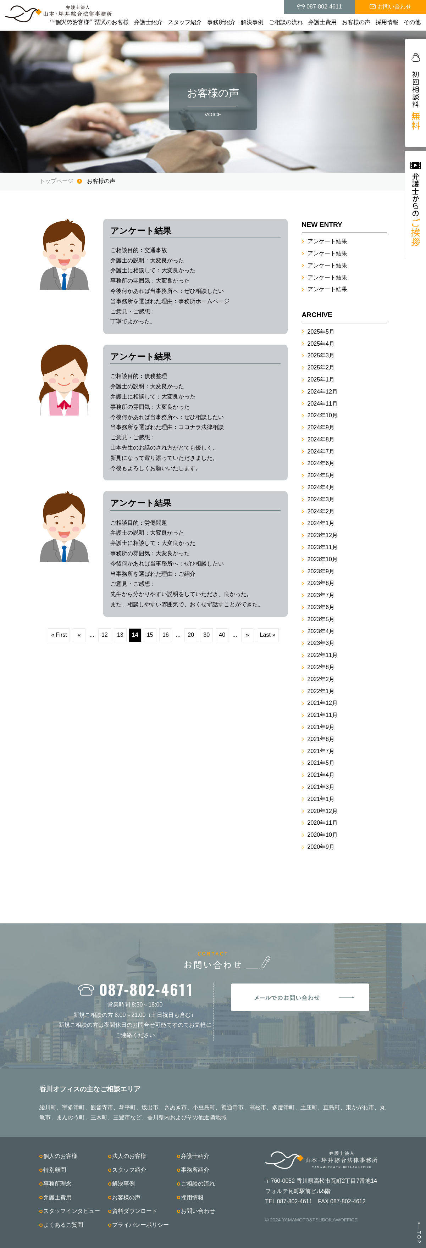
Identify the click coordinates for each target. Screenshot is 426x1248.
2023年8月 (321, 583)
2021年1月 (321, 799)
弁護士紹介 (148, 22)
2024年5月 (321, 475)
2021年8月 (321, 739)
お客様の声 (356, 22)
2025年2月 (321, 367)
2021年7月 (321, 751)
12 (104, 635)
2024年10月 (323, 415)
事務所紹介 (221, 22)
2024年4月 (321, 487)
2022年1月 (321, 691)
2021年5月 (321, 763)
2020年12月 (323, 811)
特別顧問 (54, 1170)
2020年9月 (321, 847)
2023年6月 (321, 607)
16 (165, 635)
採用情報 (387, 22)
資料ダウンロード (134, 1211)
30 (206, 635)
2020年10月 (323, 835)
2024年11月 (323, 404)
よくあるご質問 (63, 1225)
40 (222, 635)
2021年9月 (321, 727)
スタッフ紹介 (185, 22)
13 (120, 635)
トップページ (56, 181)
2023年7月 (321, 595)
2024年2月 (321, 511)
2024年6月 (321, 463)
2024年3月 (321, 499)
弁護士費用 (322, 22)
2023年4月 (321, 631)
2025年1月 (321, 380)
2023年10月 (323, 559)
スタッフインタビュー (71, 1211)
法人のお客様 (112, 22)
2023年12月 (323, 535)
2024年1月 (321, 523)
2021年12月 (323, 703)
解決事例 (252, 22)
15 (150, 635)
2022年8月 (321, 667)
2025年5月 (321, 332)
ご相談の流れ (286, 22)
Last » (268, 635)
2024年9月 (321, 427)
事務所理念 (57, 1184)
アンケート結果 (327, 241)
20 (191, 635)
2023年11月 (323, 547)
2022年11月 (323, 655)
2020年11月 (323, 823)
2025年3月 (321, 355)
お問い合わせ (198, 1211)
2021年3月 (321, 787)
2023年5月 (321, 619)
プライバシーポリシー (140, 1225)
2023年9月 (321, 571)
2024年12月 (323, 392)
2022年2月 (321, 679)
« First (59, 635)
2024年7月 (321, 451)
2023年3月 (321, 643)
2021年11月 (323, 715)
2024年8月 (321, 439)
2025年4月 (321, 344)
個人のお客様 (72, 22)
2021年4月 (321, 775)
